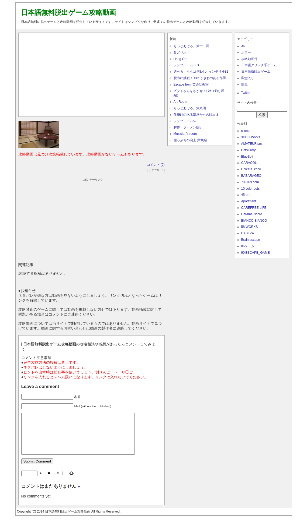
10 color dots (250, 188)
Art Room (180, 102)
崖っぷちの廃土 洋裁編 (190, 140)
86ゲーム (247, 246)
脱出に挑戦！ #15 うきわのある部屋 (200, 78)
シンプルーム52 (185, 121)
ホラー (246, 52)
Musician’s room (185, 134)
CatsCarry (248, 150)
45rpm (245, 195)
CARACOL (249, 163)
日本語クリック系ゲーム (259, 65)
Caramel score (251, 214)
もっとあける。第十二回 (191, 46)
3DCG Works (250, 137)
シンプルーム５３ (186, 65)
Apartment (248, 201)
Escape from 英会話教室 (191, 84)
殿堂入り (247, 78)
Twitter (246, 93)
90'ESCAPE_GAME (255, 253)
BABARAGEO (251, 176)
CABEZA (247, 233)
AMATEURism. (252, 144)
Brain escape (250, 240)
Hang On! (180, 59)
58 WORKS (249, 227)
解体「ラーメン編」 (188, 127)
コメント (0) (156, 165)
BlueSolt (247, 156)
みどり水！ (182, 52)
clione (245, 131)
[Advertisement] (91, 73)
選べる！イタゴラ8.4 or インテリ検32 (201, 71)
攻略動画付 (249, 59)
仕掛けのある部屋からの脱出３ (196, 115)
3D (243, 46)
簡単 (244, 84)
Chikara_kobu (251, 169)
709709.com (250, 182)
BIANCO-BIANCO (254, 221)
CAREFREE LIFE (254, 208)
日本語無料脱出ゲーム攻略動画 (68, 12)
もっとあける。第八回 (190, 108)
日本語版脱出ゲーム (255, 71)
